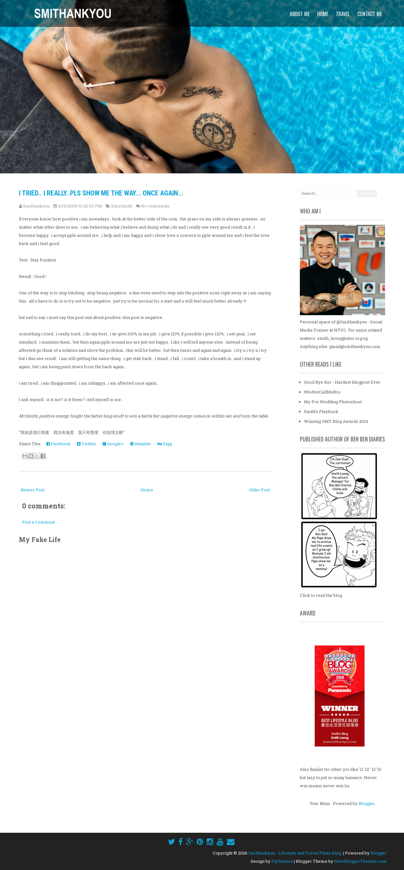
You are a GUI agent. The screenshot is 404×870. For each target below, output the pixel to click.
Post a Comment (38, 522)
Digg (164, 444)
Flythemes (282, 861)
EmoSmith (121, 206)
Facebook (58, 444)
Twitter (86, 444)
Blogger (366, 803)
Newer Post (33, 490)
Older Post (259, 490)
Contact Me (369, 14)
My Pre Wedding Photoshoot (333, 402)
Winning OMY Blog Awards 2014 (336, 421)
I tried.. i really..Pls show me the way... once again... (101, 193)
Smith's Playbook (321, 411)
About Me (300, 14)
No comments (155, 206)
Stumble (140, 444)
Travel (343, 14)
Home (322, 14)
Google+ (113, 444)
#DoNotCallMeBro (322, 392)
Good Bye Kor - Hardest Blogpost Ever (342, 382)
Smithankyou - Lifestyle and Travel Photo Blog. (295, 853)
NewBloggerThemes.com (360, 861)
